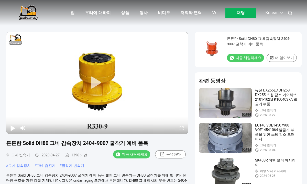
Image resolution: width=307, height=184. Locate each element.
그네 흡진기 (46, 166)
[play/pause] (13, 128)
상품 (125, 12)
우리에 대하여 (98, 12)
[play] (97, 82)
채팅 (241, 12)
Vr (214, 12)
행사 (143, 12)
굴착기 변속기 (73, 166)
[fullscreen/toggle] (182, 128)
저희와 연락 (191, 12)
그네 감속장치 (19, 166)
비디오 (164, 12)
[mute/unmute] (23, 128)
